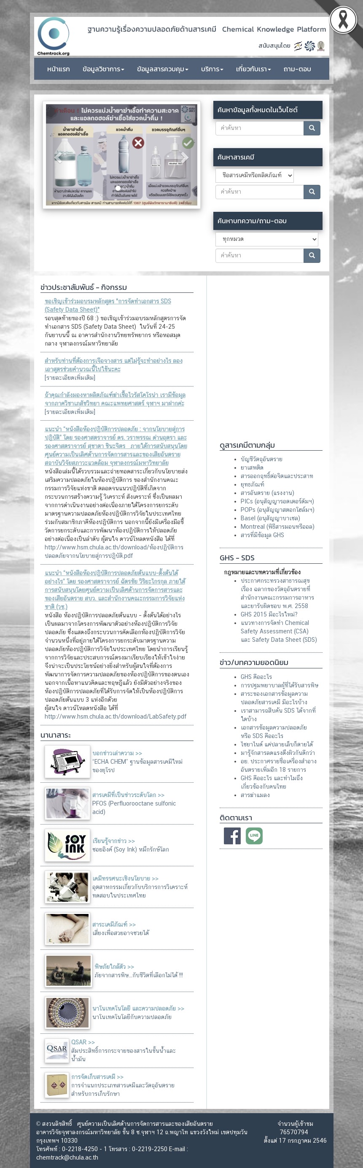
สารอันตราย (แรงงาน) (267, 492)
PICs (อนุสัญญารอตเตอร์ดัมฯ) (277, 501)
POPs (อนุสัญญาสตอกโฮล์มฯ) (278, 509)
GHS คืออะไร (256, 676)
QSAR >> (83, 1042)
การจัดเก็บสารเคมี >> (97, 1076)
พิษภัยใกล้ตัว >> (114, 966)
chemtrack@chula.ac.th (67, 1157)
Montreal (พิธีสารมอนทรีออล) (278, 526)
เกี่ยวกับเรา (253, 69)
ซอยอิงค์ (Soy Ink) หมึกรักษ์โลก (130, 849)
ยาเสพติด (252, 467)
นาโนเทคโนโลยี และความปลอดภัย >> (138, 1008)
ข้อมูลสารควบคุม (162, 69)
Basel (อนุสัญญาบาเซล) (270, 518)
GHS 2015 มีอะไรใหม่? (269, 614)
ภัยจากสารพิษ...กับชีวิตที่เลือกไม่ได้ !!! (138, 975)
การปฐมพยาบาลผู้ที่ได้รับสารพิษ (279, 685)
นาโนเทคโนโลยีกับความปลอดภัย (132, 1017)
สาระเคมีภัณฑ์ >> (114, 924)
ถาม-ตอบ (297, 69)
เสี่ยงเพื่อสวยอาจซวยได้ (120, 933)
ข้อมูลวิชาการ (103, 69)
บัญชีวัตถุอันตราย (261, 459)
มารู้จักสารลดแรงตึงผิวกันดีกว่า (278, 752)
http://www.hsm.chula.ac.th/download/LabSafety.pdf (115, 716)
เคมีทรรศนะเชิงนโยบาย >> (125, 878)
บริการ (212, 69)
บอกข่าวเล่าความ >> (117, 753)
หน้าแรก (58, 69)
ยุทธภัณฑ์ (252, 484)
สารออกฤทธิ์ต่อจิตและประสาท (277, 476)
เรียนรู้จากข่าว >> (113, 841)
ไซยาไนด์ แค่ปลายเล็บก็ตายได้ (277, 744)
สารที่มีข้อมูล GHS (262, 535)
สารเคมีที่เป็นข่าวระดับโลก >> (128, 795)
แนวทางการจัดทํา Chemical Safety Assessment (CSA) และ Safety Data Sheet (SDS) (279, 631)
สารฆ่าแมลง (255, 795)
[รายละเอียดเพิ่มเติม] (70, 377)
